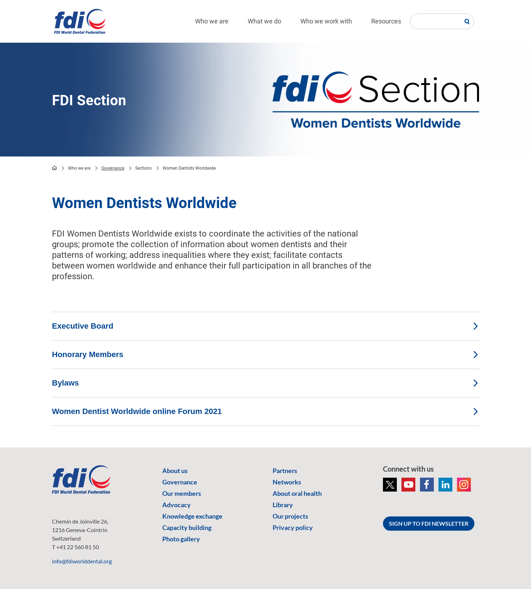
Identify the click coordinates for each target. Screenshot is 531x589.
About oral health (297, 493)
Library (283, 505)
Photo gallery (181, 539)
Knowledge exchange (192, 516)
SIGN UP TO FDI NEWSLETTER (428, 523)
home (54, 167)
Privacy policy (293, 527)
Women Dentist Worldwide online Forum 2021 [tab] (265, 411)
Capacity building (186, 527)
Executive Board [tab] (265, 326)
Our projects (290, 516)
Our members (181, 493)
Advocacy (176, 505)
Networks (287, 482)
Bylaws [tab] (265, 382)
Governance (112, 168)
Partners (285, 470)
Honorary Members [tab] (265, 354)
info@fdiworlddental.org (82, 561)
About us (175, 470)
